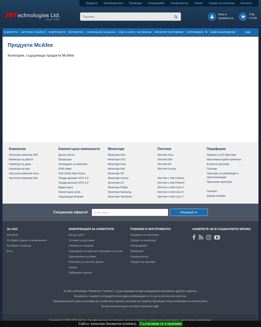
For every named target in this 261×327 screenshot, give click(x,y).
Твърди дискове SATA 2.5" (73, 178)
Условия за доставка (82, 240)
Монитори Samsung (119, 192)
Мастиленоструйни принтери (224, 159)
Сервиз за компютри (222, 3)
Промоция (136, 251)
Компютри (11, 32)
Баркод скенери (216, 195)
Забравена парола (80, 272)
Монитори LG (116, 182)
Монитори (116, 149)
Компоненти (57, 32)
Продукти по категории (144, 234)
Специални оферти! (70, 212)
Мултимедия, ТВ (197, 32)
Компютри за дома (20, 164)
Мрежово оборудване (169, 32)
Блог (10, 251)
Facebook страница (19, 245)
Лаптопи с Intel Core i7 (170, 196)
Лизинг (198, 3)
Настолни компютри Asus (24, 173)
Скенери (212, 191)
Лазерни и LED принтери (221, 154)
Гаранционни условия (82, 256)
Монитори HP (116, 173)
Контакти (246, 3)
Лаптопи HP (164, 164)
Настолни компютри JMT (23, 154)
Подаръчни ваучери (142, 261)
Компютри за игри (19, 168)
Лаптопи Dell (164, 159)
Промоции (135, 3)
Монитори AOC (117, 159)
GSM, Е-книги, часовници (135, 32)
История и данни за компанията (27, 240)
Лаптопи (164, 149)
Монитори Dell (116, 168)
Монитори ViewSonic (120, 196)
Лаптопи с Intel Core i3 (170, 187)
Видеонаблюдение (223, 32)
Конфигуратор (179, 3)
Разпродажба (156, 3)
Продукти (92, 3)
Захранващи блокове (70, 196)
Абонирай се (189, 212)
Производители (113, 3)
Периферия (75, 32)
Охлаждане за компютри (72, 164)
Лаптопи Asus (165, 154)
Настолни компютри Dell (23, 178)
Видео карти (65, 187)
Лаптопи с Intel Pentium (170, 182)
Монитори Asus (117, 164)
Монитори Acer (117, 154)
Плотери (212, 168)
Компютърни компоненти (79, 149)
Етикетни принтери (218, 164)
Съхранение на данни (100, 32)
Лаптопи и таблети (33, 32)
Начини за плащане (81, 245)
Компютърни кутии (69, 192)
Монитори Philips (118, 187)
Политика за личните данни (86, 261)
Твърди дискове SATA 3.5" (73, 182)
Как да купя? (77, 234)
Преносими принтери (219, 181)
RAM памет (65, 168)
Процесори (64, 159)
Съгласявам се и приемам (161, 324)
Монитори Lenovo (118, 178)
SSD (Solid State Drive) (71, 173)
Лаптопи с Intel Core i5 (170, 192)
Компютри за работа (21, 159)
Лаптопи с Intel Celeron (170, 178)
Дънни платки (66, 154)
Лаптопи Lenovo (166, 168)
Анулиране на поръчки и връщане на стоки (96, 251)
